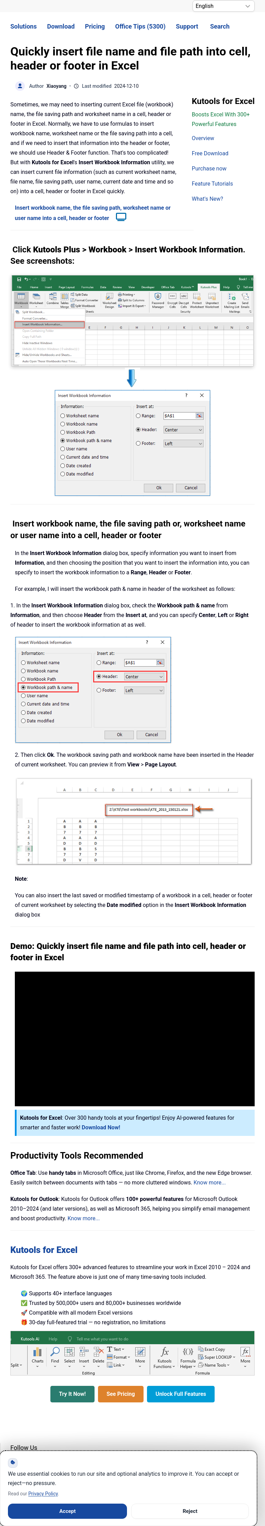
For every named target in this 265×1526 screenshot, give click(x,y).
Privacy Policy (43, 1493)
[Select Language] (224, 6)
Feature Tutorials (212, 183)
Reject (190, 1511)
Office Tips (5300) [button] (140, 26)
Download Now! (101, 1127)
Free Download (210, 153)
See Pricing (121, 1394)
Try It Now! (72, 1394)
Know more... (210, 1182)
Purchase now (209, 168)
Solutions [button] (23, 26)
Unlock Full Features (181, 1394)
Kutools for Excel (44, 1250)
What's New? (207, 199)
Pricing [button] (95, 26)
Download (61, 26)
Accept (67, 1511)
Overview (203, 138)
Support (187, 26)
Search (219, 26)
